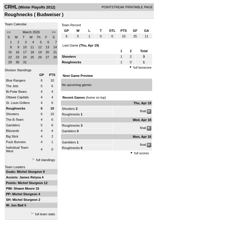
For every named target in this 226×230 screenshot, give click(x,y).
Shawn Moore (25, 188)
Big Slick (12, 136)
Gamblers (13, 125)
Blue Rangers (16, 80)
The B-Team (15, 119)
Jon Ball (17, 205)
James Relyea (30, 177)
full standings (45, 160)
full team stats (45, 214)
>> (54, 32)
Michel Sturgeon (30, 171)
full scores (141, 153)
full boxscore (142, 67)
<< (9, 32)
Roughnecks (71, 114)
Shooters (12, 114)
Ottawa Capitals (17, 97)
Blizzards (12, 131)
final (143, 111)
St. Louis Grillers (18, 103)
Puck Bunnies (16, 142)
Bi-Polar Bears (16, 91)
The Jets (12, 86)
